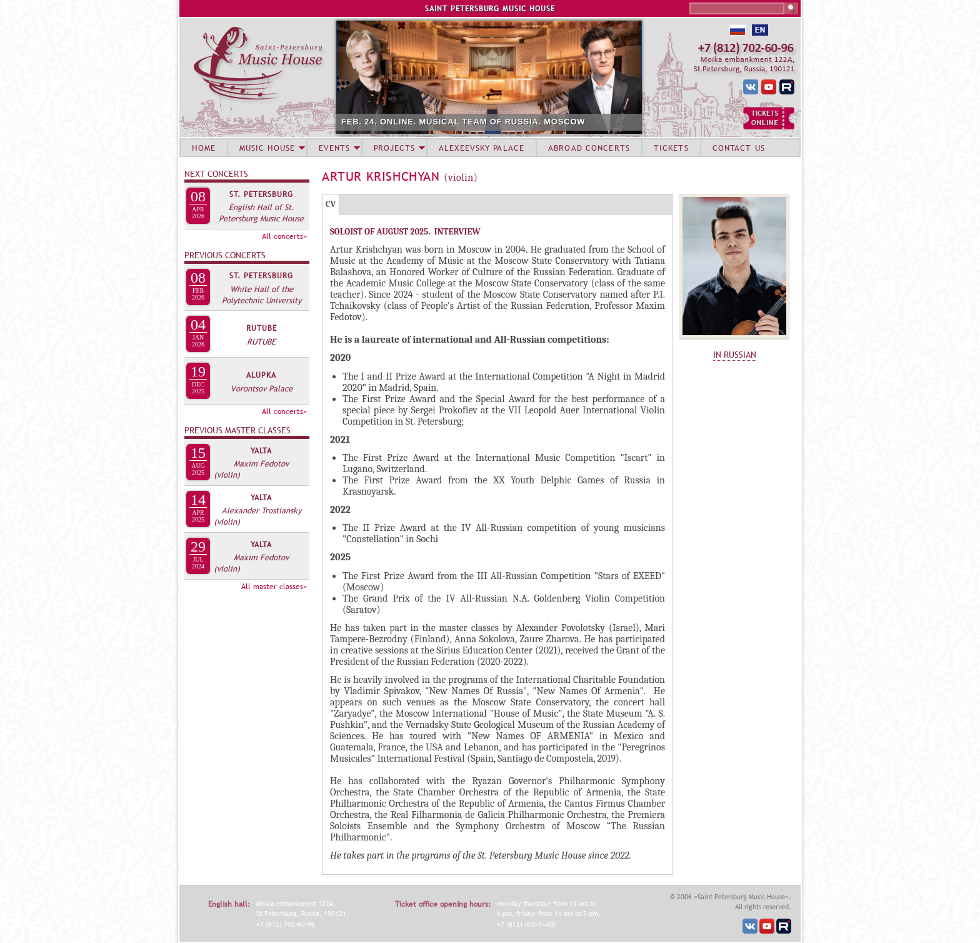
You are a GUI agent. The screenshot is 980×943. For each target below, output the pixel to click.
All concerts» (284, 236)
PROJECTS (395, 147)
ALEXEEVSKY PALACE (481, 147)
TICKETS (671, 147)
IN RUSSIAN (734, 354)
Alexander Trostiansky (261, 510)
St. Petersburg (261, 194)
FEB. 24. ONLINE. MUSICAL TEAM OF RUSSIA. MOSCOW (463, 121)
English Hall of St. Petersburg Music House (261, 212)
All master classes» (274, 586)
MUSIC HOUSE (266, 147)
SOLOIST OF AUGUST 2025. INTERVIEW (405, 231)
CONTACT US (738, 147)
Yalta (261, 450)
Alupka (261, 375)
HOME (204, 147)
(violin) (227, 474)
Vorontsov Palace (261, 388)
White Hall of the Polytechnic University (261, 294)
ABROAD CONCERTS (589, 147)
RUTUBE (261, 328)
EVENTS (334, 147)
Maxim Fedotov (261, 463)
